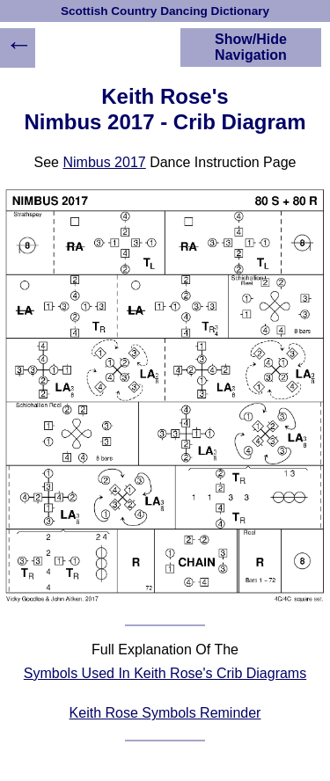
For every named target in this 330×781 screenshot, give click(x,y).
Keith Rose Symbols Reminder (165, 712)
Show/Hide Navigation (251, 47)
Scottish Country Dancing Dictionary (165, 11)
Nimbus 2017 (103, 162)
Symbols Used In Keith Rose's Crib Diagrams (165, 673)
